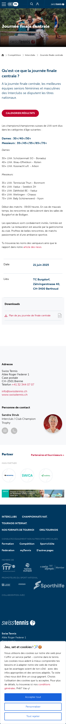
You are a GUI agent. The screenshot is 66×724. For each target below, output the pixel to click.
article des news (32, 247)
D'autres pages (45, 550)
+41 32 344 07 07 (23, 384)
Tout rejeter (33, 716)
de (10, 4)
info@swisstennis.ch (14, 391)
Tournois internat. (14, 523)
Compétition (14, 55)
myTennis (25, 550)
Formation (8, 543)
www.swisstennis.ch (14, 394)
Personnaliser (33, 706)
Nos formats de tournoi (18, 529)
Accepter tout (33, 697)
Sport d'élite (47, 543)
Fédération (8, 550)
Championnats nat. (35, 516)
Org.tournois (48, 529)
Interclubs (30, 55)
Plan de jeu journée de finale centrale (30, 315)
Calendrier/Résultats (20, 113)
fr (15, 4)
